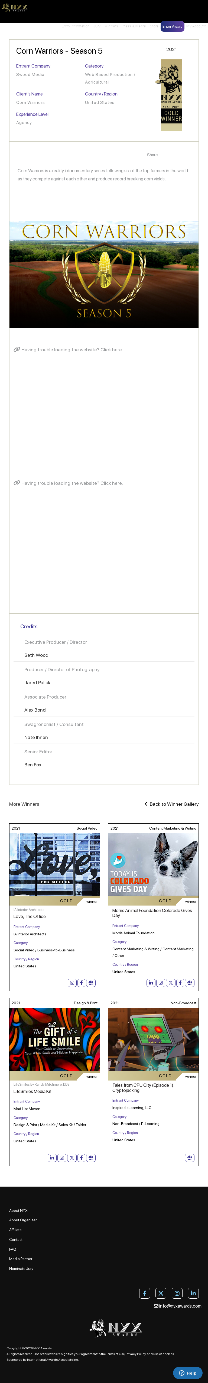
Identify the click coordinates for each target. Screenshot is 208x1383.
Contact (15, 1239)
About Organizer (23, 1220)
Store (154, 26)
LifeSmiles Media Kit (32, 1091)
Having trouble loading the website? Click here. (68, 349)
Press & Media (134, 26)
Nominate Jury (21, 1268)
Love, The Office (30, 916)
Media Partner (20, 1259)
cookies (168, 1354)
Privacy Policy (136, 1354)
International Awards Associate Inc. (53, 1360)
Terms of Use (115, 1354)
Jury (96, 26)
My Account (196, 26)
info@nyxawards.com (178, 1306)
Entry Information (76, 26)
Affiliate (15, 1230)
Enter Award (172, 26)
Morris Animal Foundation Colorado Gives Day (152, 913)
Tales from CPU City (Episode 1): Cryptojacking (143, 1087)
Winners (111, 26)
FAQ (12, 1249)
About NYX (18, 1210)
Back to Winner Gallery (172, 804)
